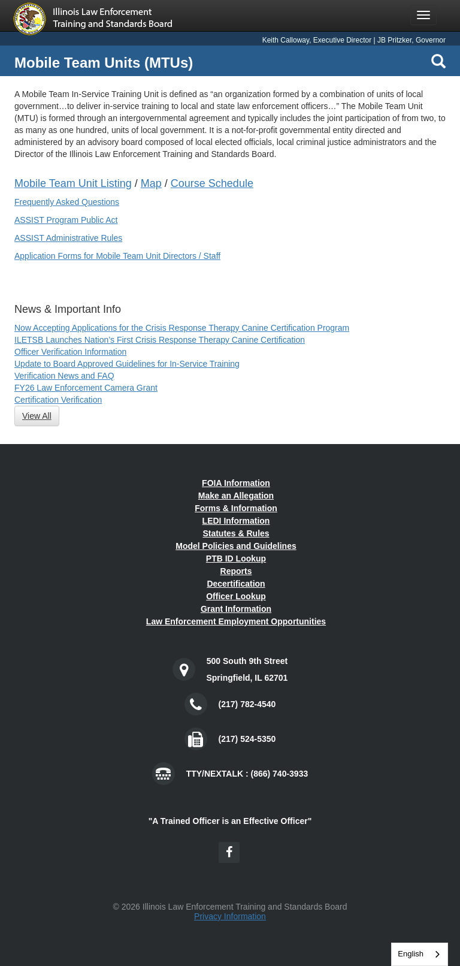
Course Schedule (212, 183)
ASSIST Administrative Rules (68, 238)
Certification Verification (58, 399)
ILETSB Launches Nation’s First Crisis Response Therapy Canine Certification (159, 340)
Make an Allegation (236, 495)
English (410, 953)
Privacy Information (230, 916)
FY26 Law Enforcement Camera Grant (86, 388)
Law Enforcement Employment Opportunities (236, 621)
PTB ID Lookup (236, 558)
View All (37, 416)
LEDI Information (236, 521)
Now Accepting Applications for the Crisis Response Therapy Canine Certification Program (181, 328)
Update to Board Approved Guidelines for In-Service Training (127, 364)
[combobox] (419, 954)
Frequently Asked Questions (66, 202)
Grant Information (236, 609)
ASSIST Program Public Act (65, 220)
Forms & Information (236, 508)
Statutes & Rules (235, 533)
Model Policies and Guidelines (235, 546)
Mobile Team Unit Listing (73, 183)
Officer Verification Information (70, 352)
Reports (236, 571)
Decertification (236, 583)
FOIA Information (236, 483)
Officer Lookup (236, 596)
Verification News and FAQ (64, 376)
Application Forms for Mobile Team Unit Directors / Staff (117, 256)
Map (151, 183)
